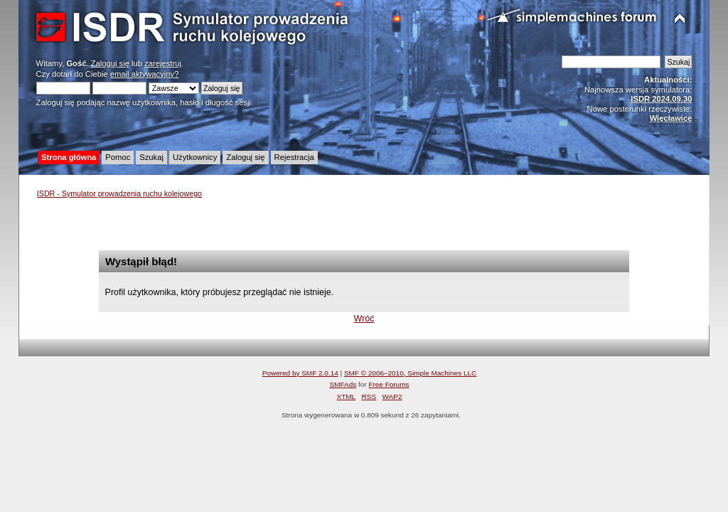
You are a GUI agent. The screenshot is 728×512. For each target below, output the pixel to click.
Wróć (364, 319)
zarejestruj (162, 63)
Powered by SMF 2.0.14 (300, 373)
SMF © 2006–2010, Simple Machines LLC (410, 373)
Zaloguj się (110, 63)
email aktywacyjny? (144, 74)
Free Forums (388, 384)
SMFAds (343, 384)
